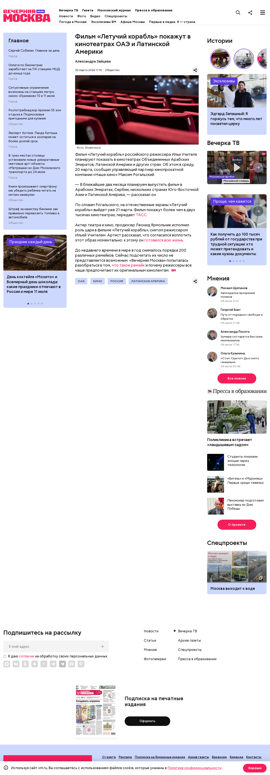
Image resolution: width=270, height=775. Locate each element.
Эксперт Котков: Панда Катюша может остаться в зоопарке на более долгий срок (32, 143)
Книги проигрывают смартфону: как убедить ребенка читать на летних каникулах (32, 196)
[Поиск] (238, 12)
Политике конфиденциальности (194, 768)
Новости (80, 16)
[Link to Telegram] (53, 669)
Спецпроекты (130, 16)
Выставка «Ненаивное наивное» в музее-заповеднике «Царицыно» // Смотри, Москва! (220, 64)
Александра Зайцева (93, 67)
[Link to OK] (25, 669)
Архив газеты (189, 646)
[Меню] (263, 12)
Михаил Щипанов (234, 293)
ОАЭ (81, 287)
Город (12, 62)
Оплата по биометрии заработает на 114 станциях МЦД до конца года (34, 75)
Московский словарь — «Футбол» (237, 173)
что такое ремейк (128, 271)
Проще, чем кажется (232, 207)
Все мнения (237, 384)
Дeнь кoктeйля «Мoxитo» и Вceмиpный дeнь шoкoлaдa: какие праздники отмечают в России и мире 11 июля (34, 290)
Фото (96, 16)
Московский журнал (128, 10)
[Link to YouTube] (43, 669)
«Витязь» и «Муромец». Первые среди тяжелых (245, 487)
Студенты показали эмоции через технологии (242, 467)
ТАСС (141, 220)
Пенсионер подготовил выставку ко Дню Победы (245, 510)
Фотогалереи (155, 665)
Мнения (218, 284)
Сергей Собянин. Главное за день (34, 56)
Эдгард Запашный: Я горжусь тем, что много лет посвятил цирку (237, 96)
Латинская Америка (154, 287)
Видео (110, 16)
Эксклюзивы (224, 86)
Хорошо (254, 768)
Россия (121, 287)
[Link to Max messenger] (6, 669)
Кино (99, 287)
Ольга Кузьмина (233, 359)
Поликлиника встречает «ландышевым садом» (229, 448)
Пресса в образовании (168, 10)
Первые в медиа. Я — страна (96, 28)
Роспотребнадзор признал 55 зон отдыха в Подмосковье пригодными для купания (34, 120)
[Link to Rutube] (71, 669)
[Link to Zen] (34, 669)
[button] (12, 258)
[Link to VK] (16, 669)
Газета (102, 10)
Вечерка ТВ (82, 10)
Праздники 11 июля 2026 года (35, 258)
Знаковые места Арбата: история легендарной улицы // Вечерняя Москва (244, 64)
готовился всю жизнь (163, 245)
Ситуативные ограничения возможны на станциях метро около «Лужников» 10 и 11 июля (31, 97)
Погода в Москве (87, 22)
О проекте (237, 530)
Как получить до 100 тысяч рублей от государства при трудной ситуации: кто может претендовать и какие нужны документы (237, 217)
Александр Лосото (235, 337)
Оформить (147, 727)
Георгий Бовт (231, 315)
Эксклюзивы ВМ (118, 22)
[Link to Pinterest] (81, 669)
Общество (15, 129)
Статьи (150, 646)
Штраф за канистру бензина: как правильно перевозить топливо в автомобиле (33, 219)
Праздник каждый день (30, 247)
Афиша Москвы (147, 22)
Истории (219, 46)
